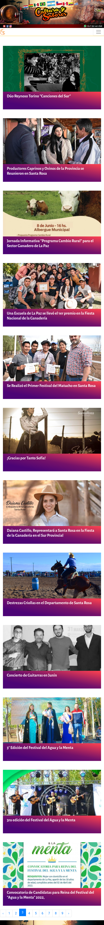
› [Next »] (68, 913)
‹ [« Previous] (3, 913)
